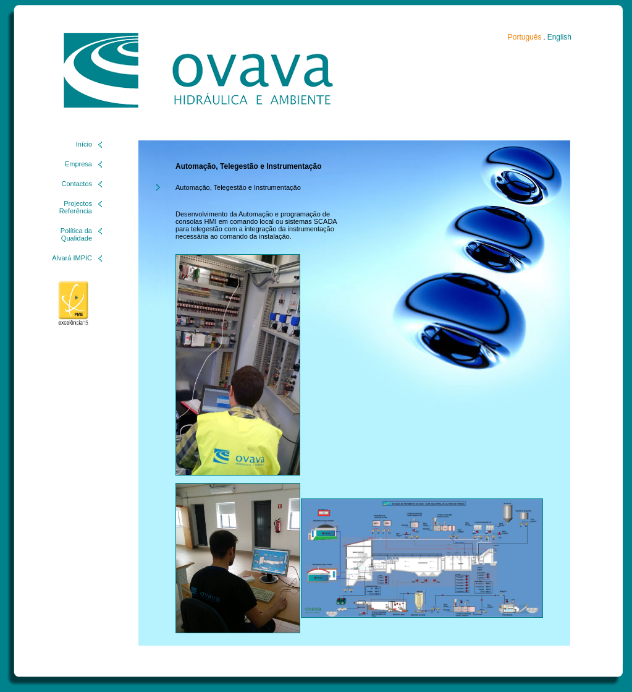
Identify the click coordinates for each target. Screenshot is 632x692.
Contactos (76, 183)
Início (84, 144)
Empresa (78, 164)
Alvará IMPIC (72, 258)
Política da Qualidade (76, 234)
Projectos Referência (75, 207)
